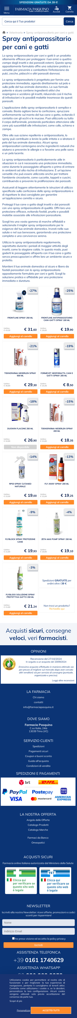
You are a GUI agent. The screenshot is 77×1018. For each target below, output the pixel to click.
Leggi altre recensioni (63, 680)
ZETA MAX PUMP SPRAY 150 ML (56, 539)
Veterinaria (16, 32)
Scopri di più (16, 1001)
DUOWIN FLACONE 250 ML (20, 428)
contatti (38, 702)
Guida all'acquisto (38, 760)
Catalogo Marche (38, 829)
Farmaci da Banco (38, 837)
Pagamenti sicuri (38, 751)
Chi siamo (38, 697)
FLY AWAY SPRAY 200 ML (57, 483)
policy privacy (58, 938)
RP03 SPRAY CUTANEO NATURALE (20, 485)
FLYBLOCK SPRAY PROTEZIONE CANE (20, 540)
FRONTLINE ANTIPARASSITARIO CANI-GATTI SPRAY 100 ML (56, 318)
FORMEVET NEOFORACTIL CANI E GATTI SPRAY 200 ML (57, 374)
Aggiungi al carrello (20, 336)
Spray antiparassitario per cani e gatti (50, 32)
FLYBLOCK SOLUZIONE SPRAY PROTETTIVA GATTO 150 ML (20, 595)
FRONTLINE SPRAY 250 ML (20, 317)
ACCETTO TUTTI (51, 1010)
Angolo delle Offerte (38, 819)
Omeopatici (38, 842)
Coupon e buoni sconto (38, 756)
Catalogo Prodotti (38, 824)
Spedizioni (38, 746)
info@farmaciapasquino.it (38, 707)
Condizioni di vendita (38, 765)
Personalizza (23, 1010)
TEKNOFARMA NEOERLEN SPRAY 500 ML (20, 374)
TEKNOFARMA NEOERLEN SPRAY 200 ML (57, 429)
